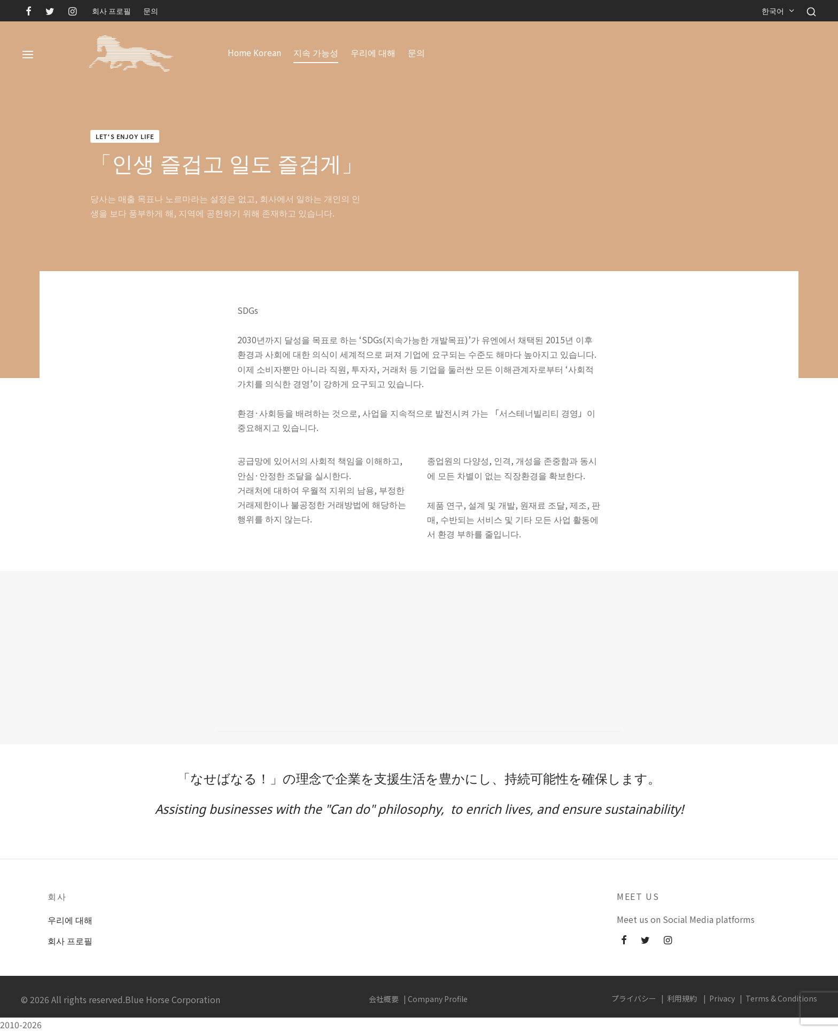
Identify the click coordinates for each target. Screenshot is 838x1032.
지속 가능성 (315, 53)
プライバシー (633, 998)
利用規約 (682, 998)
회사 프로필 (111, 10)
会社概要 (384, 999)
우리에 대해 (373, 53)
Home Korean (254, 53)
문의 (150, 10)
